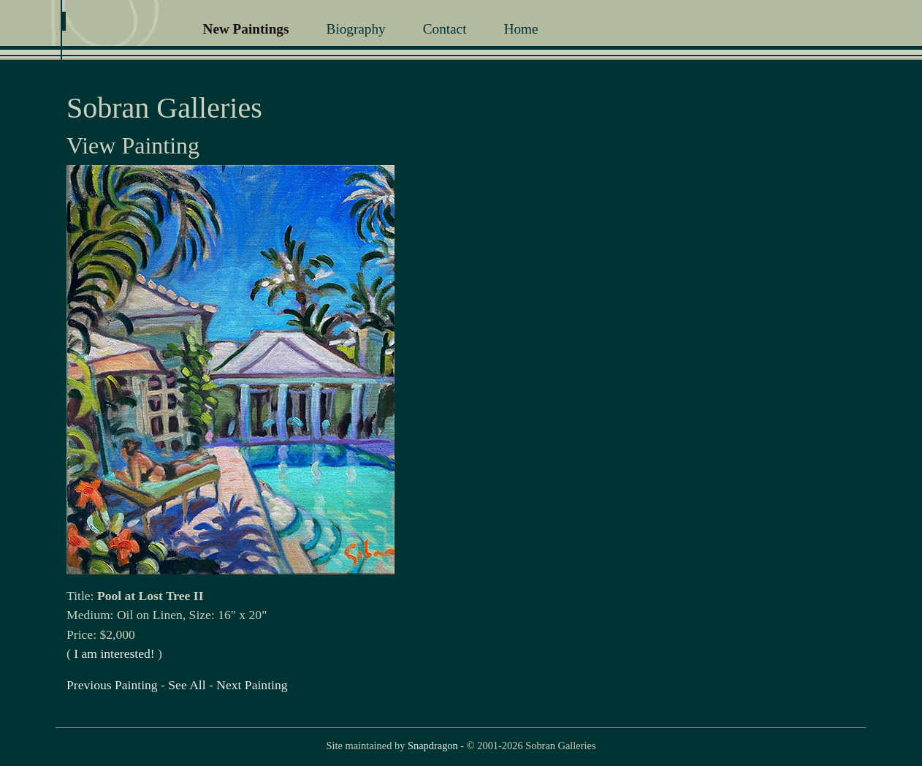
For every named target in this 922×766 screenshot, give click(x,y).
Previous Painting (112, 685)
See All (186, 685)
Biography (356, 29)
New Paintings (246, 29)
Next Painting (251, 685)
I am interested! (114, 653)
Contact (445, 29)
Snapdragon (433, 745)
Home (521, 29)
